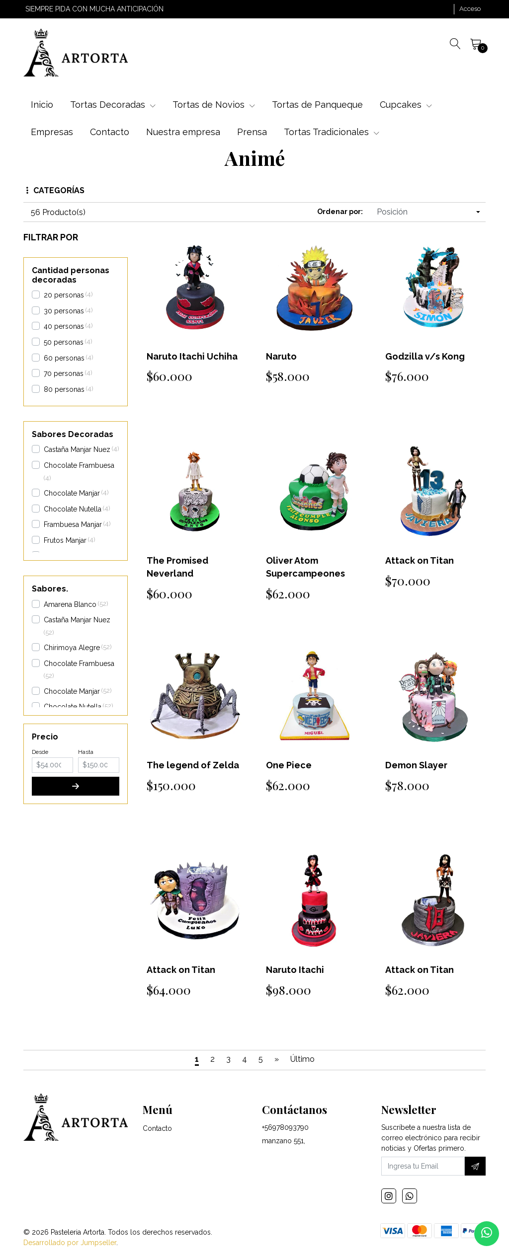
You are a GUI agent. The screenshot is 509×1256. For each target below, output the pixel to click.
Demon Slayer (416, 765)
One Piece (289, 765)
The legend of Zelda (193, 765)
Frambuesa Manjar (73, 524)
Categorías (55, 190)
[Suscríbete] (475, 1166)
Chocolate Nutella (72, 509)
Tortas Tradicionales (331, 132)
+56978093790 (285, 1127)
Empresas (52, 132)
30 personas (64, 311)
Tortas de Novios (213, 104)
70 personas (64, 373)
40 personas (64, 326)
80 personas (64, 389)
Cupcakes (406, 104)
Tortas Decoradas (113, 104)
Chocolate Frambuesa (79, 465)
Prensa (252, 132)
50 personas (64, 342)
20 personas (64, 295)
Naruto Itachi (295, 969)
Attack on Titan (419, 560)
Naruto (281, 356)
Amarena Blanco (70, 604)
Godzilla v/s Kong (425, 356)
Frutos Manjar (65, 540)
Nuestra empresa (183, 132)
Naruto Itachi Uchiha (192, 356)
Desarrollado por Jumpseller (69, 1243)
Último (302, 1059)
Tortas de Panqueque (317, 104)
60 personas (64, 358)
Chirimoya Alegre (72, 648)
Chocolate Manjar (72, 493)
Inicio (42, 104)
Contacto (109, 132)
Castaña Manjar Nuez (77, 449)
